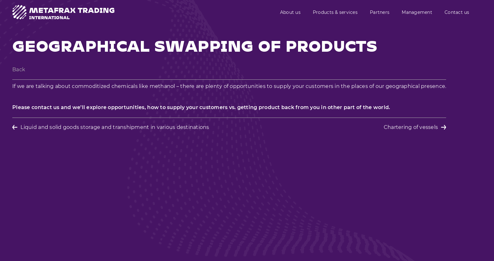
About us (290, 12)
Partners (379, 12)
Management (417, 12)
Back (18, 69)
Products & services (335, 12)
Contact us (457, 12)
